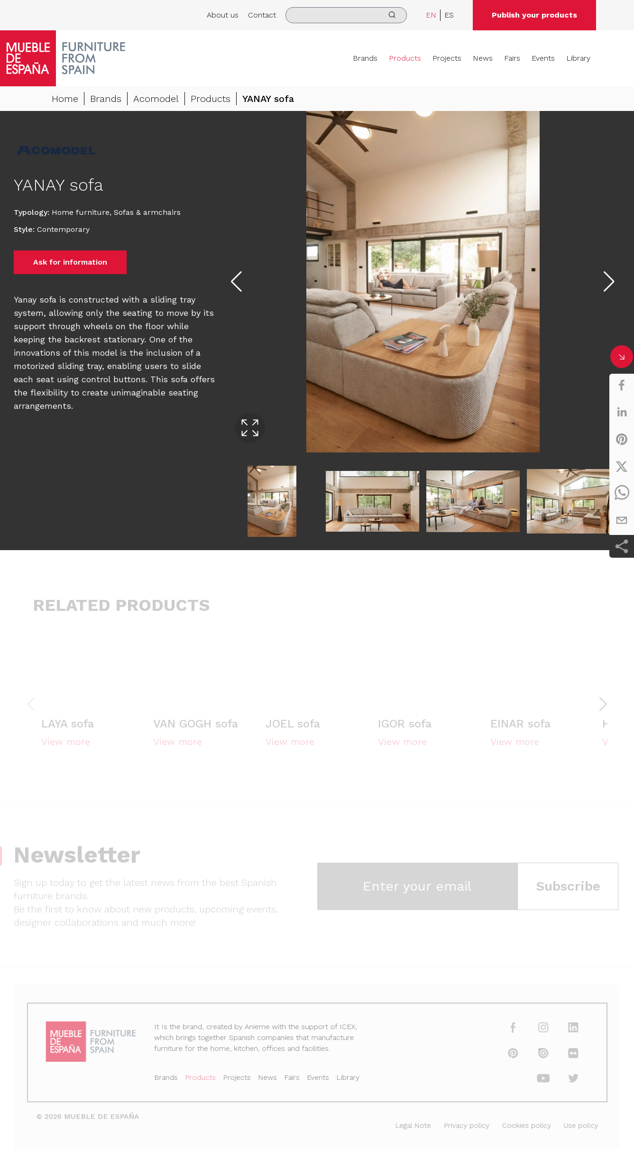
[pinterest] (621, 439)
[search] (346, 15)
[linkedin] (621, 412)
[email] (621, 520)
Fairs (512, 58)
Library (578, 58)
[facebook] (621, 385)
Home (65, 100)
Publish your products (534, 14)
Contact (262, 14)
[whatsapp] (621, 493)
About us (223, 14)
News (483, 58)
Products (405, 58)
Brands (365, 58)
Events (543, 58)
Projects (446, 58)
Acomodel (156, 100)
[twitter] (621, 466)
